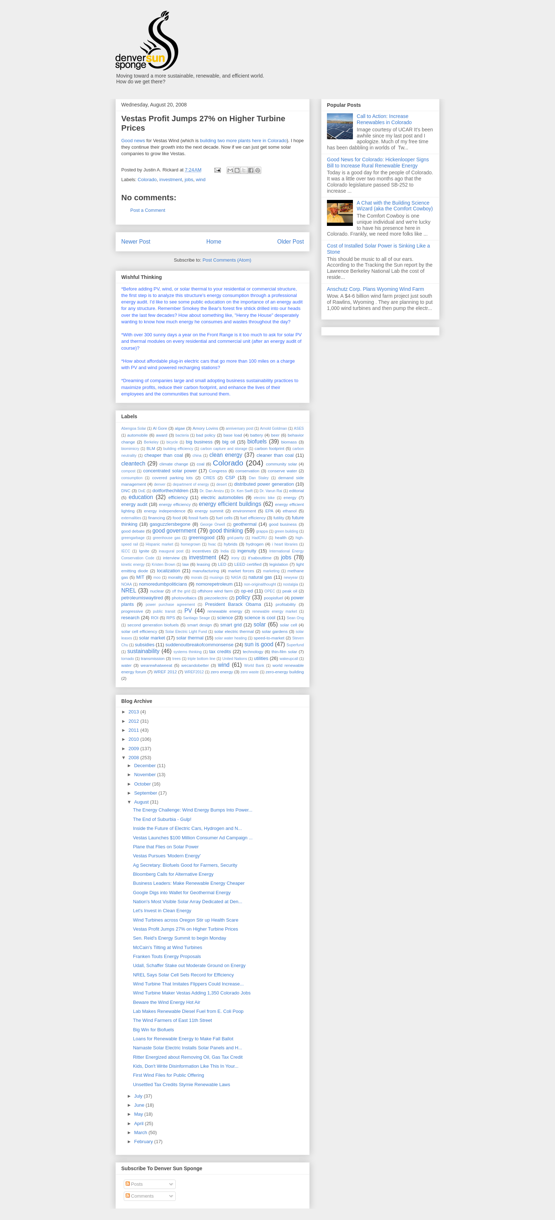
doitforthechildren (170, 490)
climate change (173, 464)
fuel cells (224, 517)
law (186, 564)
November (145, 774)
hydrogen (254, 544)
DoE (141, 491)
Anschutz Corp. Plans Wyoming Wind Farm (375, 289)
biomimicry (130, 449)
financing (156, 517)
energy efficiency (175, 504)
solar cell (288, 624)
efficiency (178, 497)
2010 (134, 739)
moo (157, 578)
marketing (271, 571)
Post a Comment (147, 210)
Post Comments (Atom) (226, 260)
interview (171, 557)
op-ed (247, 591)
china (196, 456)
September (146, 793)
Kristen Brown (163, 565)
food (176, 517)
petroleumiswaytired (142, 597)
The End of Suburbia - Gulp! (162, 819)
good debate (133, 531)
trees (176, 659)
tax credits (220, 651)
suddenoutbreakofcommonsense (199, 644)
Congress (218, 470)
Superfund (295, 645)
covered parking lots (172, 477)
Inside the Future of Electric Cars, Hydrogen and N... (187, 828)
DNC (125, 490)
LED (222, 564)
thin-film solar (284, 651)
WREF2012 (194, 672)
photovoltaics (184, 597)
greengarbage (133, 538)
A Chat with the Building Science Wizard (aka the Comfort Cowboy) (395, 206)
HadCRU (259, 538)
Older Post (290, 242)
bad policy (205, 435)
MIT (140, 577)
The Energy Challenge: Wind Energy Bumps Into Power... (192, 810)
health (281, 537)
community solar (281, 464)
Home (214, 242)
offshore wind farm (215, 591)
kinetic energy (133, 565)
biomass (289, 442)
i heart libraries (285, 544)
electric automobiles (222, 497)
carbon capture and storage (224, 449)
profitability (286, 604)
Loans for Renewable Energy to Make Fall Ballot (183, 1038)
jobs (189, 179)
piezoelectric (216, 597)
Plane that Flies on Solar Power (165, 846)
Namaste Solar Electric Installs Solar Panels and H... (187, 1047)
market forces (241, 570)
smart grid (231, 625)
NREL (128, 590)
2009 (134, 748)
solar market (152, 637)
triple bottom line (201, 659)
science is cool (259, 617)
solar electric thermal (234, 631)
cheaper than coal (163, 455)
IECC (125, 551)
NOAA (126, 584)
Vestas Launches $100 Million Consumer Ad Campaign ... (193, 837)
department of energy (191, 484)
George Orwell (212, 524)
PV (188, 611)
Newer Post (135, 242)
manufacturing (205, 570)
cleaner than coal (275, 455)
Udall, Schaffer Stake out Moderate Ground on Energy (189, 965)
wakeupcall (289, 659)
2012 (134, 721)
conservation (247, 470)
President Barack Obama (233, 604)
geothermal (245, 524)
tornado (127, 659)
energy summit (209, 510)
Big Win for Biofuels (153, 1029)
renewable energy (224, 611)
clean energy (225, 455)
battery (256, 435)
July (139, 1096)
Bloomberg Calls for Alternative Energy (173, 874)
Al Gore (160, 428)
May (139, 1114)
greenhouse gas (166, 538)
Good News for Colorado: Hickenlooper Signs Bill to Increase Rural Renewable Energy (378, 163)
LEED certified (247, 564)
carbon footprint (269, 448)
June (140, 1105)
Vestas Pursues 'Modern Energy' (167, 855)
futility (279, 517)
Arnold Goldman (273, 428)
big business (199, 442)
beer (275, 435)
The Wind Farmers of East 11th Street (172, 1020)
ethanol (290, 510)
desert (222, 484)
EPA (269, 510)
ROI (154, 617)
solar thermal (190, 637)
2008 (134, 757)
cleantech (133, 463)
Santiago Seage (196, 618)
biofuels (257, 441)
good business (283, 524)
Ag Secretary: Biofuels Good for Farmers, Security (185, 865)
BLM (151, 448)
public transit (164, 611)
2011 (134, 730)
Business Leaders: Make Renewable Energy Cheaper (188, 883)
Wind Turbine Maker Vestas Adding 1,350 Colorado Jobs (191, 993)
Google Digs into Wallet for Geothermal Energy (181, 892)
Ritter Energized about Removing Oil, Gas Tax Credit (187, 1057)
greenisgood (202, 537)
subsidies (144, 644)
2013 (134, 711)
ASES (299, 428)
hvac (212, 544)
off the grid (181, 591)
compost (128, 471)
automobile (137, 435)
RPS (170, 617)
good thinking (226, 531)
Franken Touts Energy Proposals (167, 956)
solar (260, 624)
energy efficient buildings (230, 504)
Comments (140, 1196)
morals (196, 578)
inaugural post (171, 551)
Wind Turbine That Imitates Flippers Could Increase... (188, 984)
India (224, 551)
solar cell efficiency (139, 631)
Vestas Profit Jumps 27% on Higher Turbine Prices (185, 929)
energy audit (134, 504)
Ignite (144, 550)
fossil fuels (198, 517)
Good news (133, 140)
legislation (279, 564)
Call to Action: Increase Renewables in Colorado (384, 119)
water (126, 665)
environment (244, 510)
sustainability (143, 651)
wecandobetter (195, 665)
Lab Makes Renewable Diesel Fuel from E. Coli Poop (188, 1011)
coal (200, 464)
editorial (296, 490)
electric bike (264, 498)
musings (217, 578)
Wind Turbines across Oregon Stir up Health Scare (185, 920)
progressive (132, 611)
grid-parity (235, 538)
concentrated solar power (170, 470)
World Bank (254, 666)
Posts (134, 1184)
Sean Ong (295, 618)
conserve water (282, 470)
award (161, 435)
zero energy (222, 671)
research (130, 617)
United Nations (234, 659)
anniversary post (239, 428)
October (143, 784)
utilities (261, 658)
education (141, 497)
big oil (228, 442)
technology (253, 651)
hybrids (230, 544)
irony (235, 558)
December (145, 765)
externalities (131, 518)
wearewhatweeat (156, 665)
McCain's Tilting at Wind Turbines (167, 947)
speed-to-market (269, 637)
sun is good (259, 644)
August (142, 802)
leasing (203, 564)
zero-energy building (285, 671)
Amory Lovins (205, 428)
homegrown (190, 544)
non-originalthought (260, 584)
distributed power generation (264, 484)
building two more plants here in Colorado (243, 140)
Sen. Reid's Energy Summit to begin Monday (179, 938)
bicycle (172, 442)
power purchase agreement (170, 605)
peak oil (290, 591)
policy (243, 597)
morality (175, 577)
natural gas (260, 577)
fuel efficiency (253, 517)
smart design (199, 624)
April (139, 1123)
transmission (153, 658)
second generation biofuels (153, 624)
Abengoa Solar (133, 428)
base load (232, 435)
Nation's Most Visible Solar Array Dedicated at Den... (187, 901)
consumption (132, 478)
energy (290, 497)
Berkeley (151, 442)
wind (201, 179)
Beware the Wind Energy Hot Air (166, 1002)
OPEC (270, 591)
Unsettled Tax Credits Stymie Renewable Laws (181, 1084)
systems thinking (188, 652)
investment (170, 179)
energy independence (164, 510)
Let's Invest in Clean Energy (162, 910)
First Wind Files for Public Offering (168, 1075)
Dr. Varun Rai (271, 491)
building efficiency (178, 449)
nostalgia (290, 584)
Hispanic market (159, 544)
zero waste (250, 672)
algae (180, 428)
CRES (209, 477)
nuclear (157, 591)
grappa (262, 531)
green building (286, 531)
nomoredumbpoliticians (163, 584)
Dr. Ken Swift (242, 491)
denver (160, 484)
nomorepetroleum (214, 584)
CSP (230, 477)
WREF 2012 (165, 671)
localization (168, 570)
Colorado (147, 179)
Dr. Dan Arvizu (212, 491)
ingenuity (246, 551)
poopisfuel (273, 597)
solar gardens (275, 631)
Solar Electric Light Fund (186, 632)
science (225, 617)
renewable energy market (274, 611)
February (144, 1141)
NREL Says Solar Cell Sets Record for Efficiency (183, 975)
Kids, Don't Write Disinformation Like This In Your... (185, 1066)
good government (174, 531)
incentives (201, 550)
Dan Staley (259, 478)
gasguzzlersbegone (170, 524)
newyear (291, 578)
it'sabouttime (259, 557)
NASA (236, 578)
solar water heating (231, 638)
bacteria (182, 435)
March (141, 1132)
